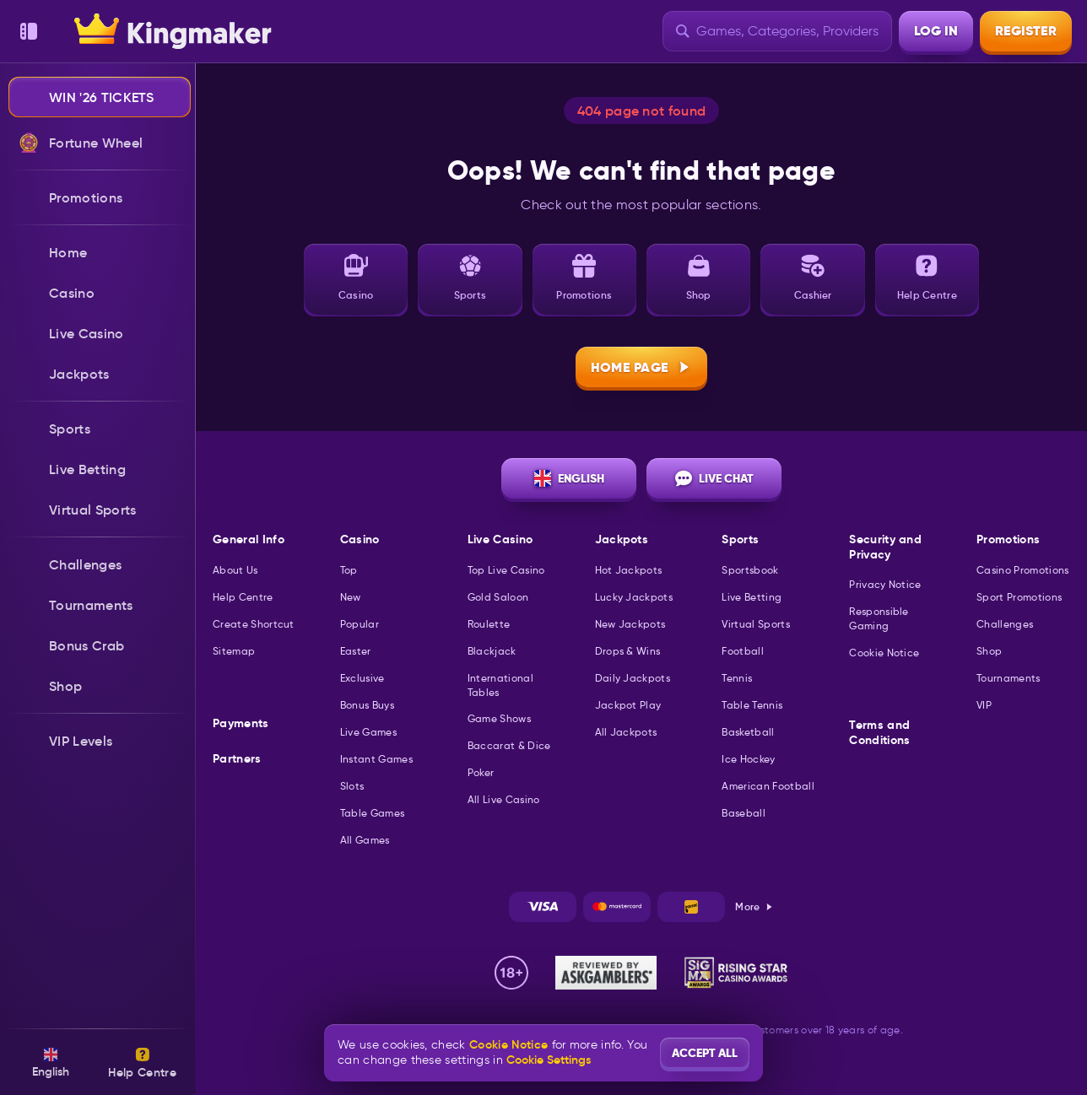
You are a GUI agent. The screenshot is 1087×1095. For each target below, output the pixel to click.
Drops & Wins (628, 651)
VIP (984, 705)
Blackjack (492, 651)
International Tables (500, 685)
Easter (355, 651)
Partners (237, 759)
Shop (989, 651)
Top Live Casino (506, 570)
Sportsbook (750, 570)
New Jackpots (630, 624)
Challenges (1004, 624)
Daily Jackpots (632, 678)
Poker (481, 772)
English (569, 478)
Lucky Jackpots (634, 597)
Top (349, 570)
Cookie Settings (548, 1059)
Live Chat (714, 478)
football (743, 651)
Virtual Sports (755, 624)
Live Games (368, 732)
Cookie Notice (884, 652)
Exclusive (362, 678)
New (350, 597)
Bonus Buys (367, 705)
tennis (737, 678)
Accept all (705, 1052)
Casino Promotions (1022, 570)
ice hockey (748, 758)
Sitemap (234, 651)
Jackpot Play (628, 705)
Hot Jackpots (628, 570)
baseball (743, 812)
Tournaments (1008, 678)
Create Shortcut (254, 624)
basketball (748, 732)
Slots (352, 785)
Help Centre (243, 597)
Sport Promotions (1019, 597)
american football (768, 785)
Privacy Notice (885, 584)
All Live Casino (504, 799)
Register (1026, 31)
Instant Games (376, 758)
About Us (235, 570)
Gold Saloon (498, 597)
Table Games (372, 812)
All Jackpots (626, 732)
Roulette (489, 624)
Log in (936, 31)
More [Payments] (754, 906)
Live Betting (751, 597)
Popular (359, 624)
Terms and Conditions (879, 732)
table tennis (752, 705)
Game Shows (499, 718)
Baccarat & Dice (509, 745)
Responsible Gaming (879, 618)
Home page (642, 367)
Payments (241, 723)
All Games (365, 839)
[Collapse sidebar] (28, 31)
